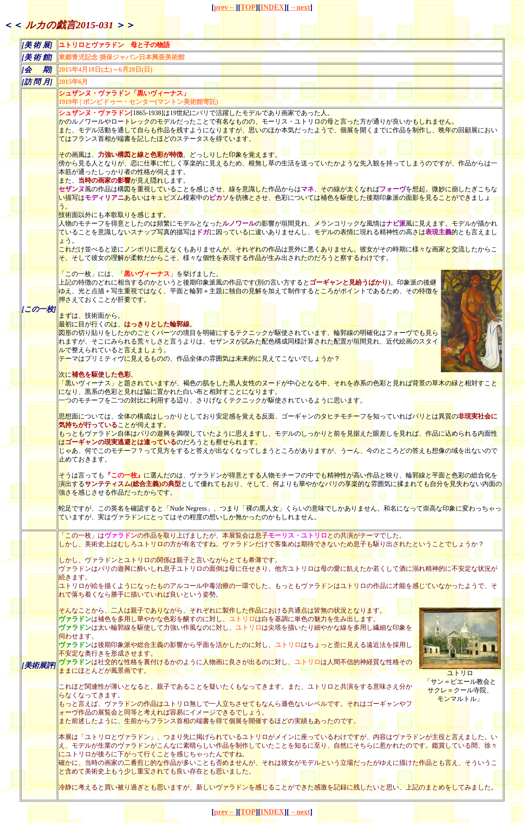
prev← (225, 7)
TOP (247, 7)
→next (299, 7)
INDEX (272, 7)
